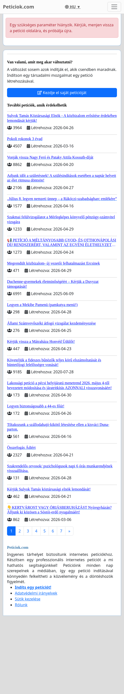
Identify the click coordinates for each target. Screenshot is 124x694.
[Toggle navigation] (114, 7)
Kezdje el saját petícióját (62, 92)
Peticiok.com (18, 6)
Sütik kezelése (27, 599)
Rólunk (21, 604)
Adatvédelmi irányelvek (36, 593)
